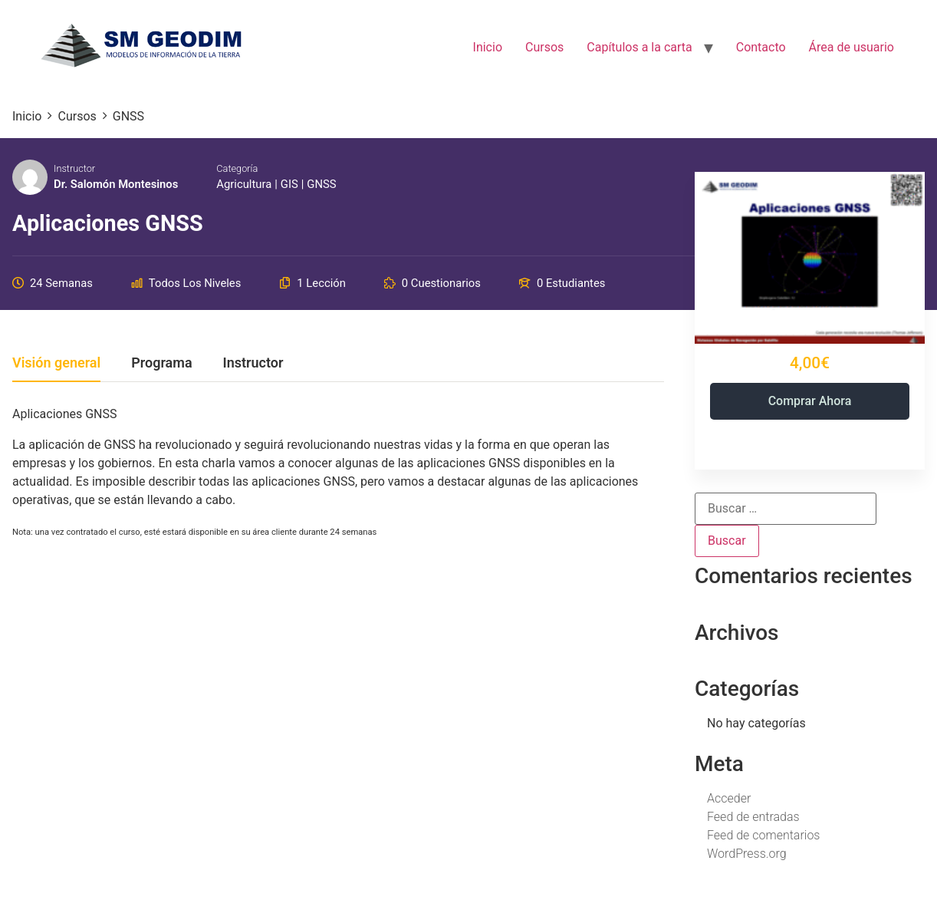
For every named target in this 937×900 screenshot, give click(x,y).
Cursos (544, 47)
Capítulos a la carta (639, 47)
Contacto (761, 47)
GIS (289, 184)
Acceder (729, 798)
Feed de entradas (753, 816)
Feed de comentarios (763, 835)
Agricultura (243, 184)
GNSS (321, 184)
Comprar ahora (810, 401)
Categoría (237, 168)
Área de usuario (851, 47)
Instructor (74, 168)
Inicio (487, 47)
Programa (161, 363)
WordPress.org (747, 853)
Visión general (56, 363)
